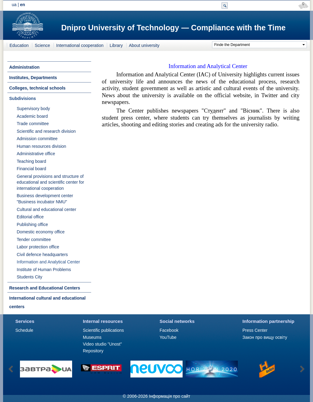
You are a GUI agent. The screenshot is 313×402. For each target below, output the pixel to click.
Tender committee (34, 239)
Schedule (24, 330)
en (22, 4)
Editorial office (30, 216)
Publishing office (32, 224)
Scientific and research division (46, 131)
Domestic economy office (41, 231)
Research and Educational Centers (44, 287)
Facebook (169, 330)
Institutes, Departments (33, 77)
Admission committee (37, 138)
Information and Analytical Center (48, 261)
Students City (29, 276)
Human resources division (41, 146)
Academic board (32, 116)
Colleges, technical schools (37, 88)
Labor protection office (38, 246)
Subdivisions (22, 98)
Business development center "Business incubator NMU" (45, 198)
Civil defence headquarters (42, 254)
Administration (24, 67)
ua (14, 4)
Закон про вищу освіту (264, 337)
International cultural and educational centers (47, 302)
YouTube (168, 337)
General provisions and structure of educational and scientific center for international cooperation (50, 182)
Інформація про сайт (169, 396)
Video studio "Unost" (102, 344)
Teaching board (31, 161)
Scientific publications (103, 330)
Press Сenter (255, 330)
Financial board (31, 168)
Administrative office (36, 153)
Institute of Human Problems (44, 269)
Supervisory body (33, 108)
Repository (93, 350)
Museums (92, 337)
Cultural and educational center (46, 209)
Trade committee (33, 123)
